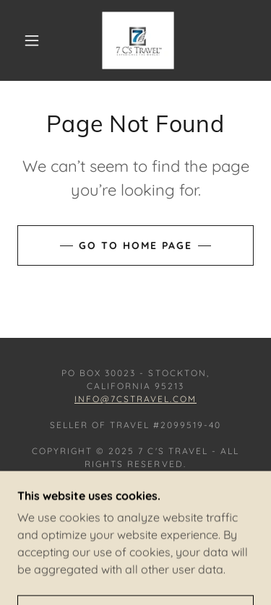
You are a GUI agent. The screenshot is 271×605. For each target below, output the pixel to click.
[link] (138, 40)
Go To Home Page (135, 245)
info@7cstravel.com (135, 398)
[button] (31, 40)
